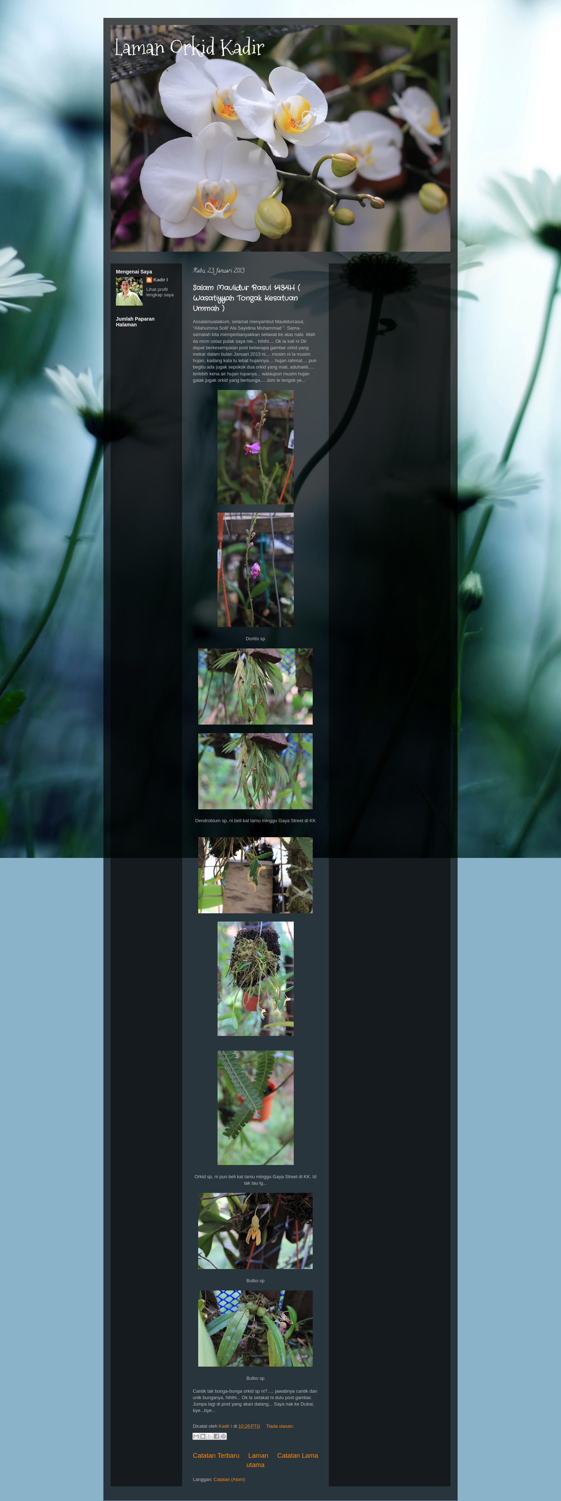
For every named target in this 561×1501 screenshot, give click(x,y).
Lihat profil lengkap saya (160, 292)
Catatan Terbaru (216, 1455)
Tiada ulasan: (280, 1426)
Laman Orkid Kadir (189, 48)
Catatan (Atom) (229, 1479)
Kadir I (160, 279)
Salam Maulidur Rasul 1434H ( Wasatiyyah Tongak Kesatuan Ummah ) (246, 298)
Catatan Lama (297, 1455)
